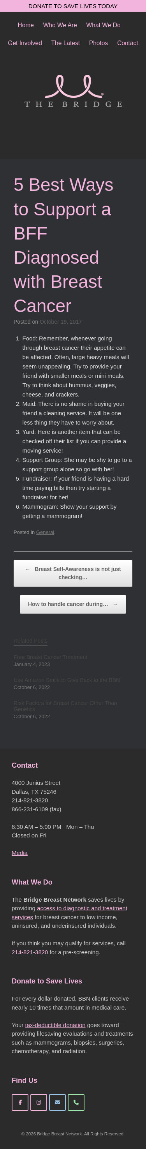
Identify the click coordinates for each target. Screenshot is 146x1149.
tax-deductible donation (55, 1025)
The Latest (65, 43)
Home (26, 25)
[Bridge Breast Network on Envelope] (57, 1102)
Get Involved (25, 43)
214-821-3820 (30, 952)
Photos (98, 43)
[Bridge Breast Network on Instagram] (38, 1102)
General (45, 532)
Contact (127, 43)
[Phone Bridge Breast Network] (76, 1102)
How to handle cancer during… (73, 604)
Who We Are (60, 25)
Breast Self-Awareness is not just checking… (73, 572)
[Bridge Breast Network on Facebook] (20, 1102)
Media (20, 852)
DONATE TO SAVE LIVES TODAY (73, 6)
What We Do (103, 25)
